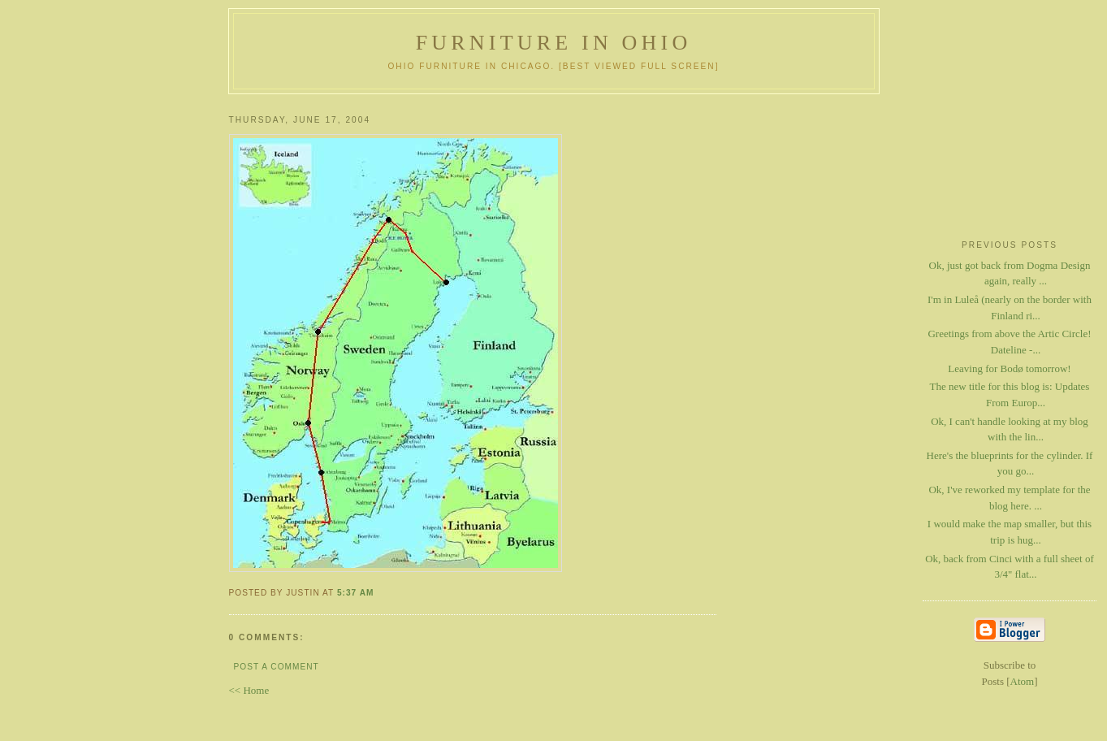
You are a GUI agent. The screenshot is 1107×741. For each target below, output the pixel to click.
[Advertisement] (1009, 163)
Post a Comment (276, 666)
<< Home (249, 690)
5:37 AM (355, 592)
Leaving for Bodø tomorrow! (1009, 368)
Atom (1022, 681)
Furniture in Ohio (554, 42)
